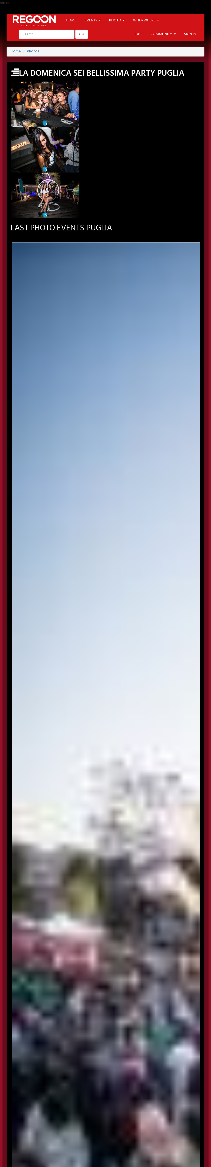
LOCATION (74, 1103)
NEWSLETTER (76, 1074)
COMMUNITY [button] (163, 34)
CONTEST (178, 1118)
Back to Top (21, 1164)
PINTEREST (87, 1089)
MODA (59, 1118)
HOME (71, 20)
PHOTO (168, 1103)
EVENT (51, 1103)
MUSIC (101, 1118)
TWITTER (62, 1089)
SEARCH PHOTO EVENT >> (105, 557)
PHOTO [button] (117, 20)
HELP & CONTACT (105, 1151)
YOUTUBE (113, 1089)
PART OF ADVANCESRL (105, 1143)
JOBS (138, 34)
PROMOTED (122, 1103)
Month (106, 468)
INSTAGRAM (141, 1089)
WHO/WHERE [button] (146, 20)
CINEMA (80, 1118)
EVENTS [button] (93, 20)
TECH (139, 1118)
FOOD (121, 1118)
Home (16, 51)
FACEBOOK (37, 1089)
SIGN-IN (33, 1074)
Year (106, 488)
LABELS (146, 1103)
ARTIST (97, 1103)
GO (81, 34)
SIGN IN (190, 34)
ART (41, 1118)
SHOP (157, 1118)
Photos (33, 51)
